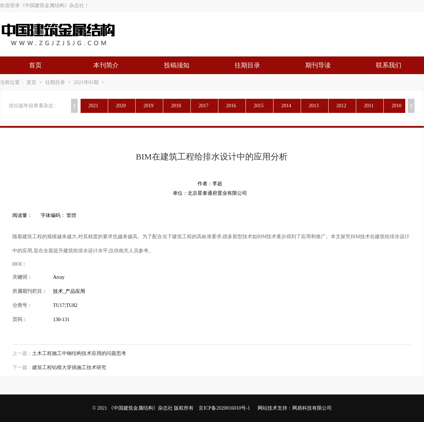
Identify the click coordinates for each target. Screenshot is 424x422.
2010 (396, 105)
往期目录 (247, 65)
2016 (231, 105)
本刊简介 (106, 65)
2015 (259, 105)
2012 (341, 105)
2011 (368, 105)
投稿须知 (176, 65)
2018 (176, 105)
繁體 (71, 215)
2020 (121, 105)
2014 (286, 105)
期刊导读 (318, 65)
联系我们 (388, 65)
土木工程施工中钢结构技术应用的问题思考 (79, 353)
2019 (148, 105)
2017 (203, 105)
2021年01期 (86, 82)
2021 (93, 105)
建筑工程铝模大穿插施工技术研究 (69, 367)
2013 (314, 105)
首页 (35, 65)
